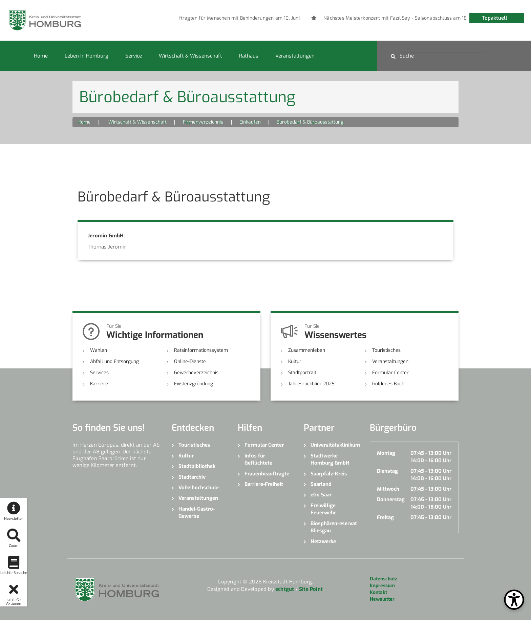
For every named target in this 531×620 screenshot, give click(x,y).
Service (133, 55)
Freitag (385, 517)
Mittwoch (388, 489)
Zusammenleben (306, 350)
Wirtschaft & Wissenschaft (190, 55)
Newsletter (382, 599)
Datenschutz (383, 579)
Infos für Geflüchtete (258, 459)
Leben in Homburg (86, 55)
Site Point (311, 589)
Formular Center (390, 372)
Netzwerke (323, 541)
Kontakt (378, 592)
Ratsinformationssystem (201, 350)
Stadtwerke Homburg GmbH (330, 459)
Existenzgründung (193, 384)
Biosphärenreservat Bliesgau (334, 527)
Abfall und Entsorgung (114, 361)
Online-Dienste (190, 361)
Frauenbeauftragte (267, 473)
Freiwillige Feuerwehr (323, 509)
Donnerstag (391, 499)
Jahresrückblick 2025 (311, 384)
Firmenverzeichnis (203, 122)
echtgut (284, 589)
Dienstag (387, 471)
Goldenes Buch (388, 384)
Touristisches (386, 350)
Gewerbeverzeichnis (196, 372)
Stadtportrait (302, 372)
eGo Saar (321, 494)
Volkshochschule (198, 487)
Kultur (294, 361)
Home (41, 55)
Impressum (382, 585)
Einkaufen (250, 122)
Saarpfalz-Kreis (329, 473)
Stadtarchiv (192, 477)
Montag (386, 453)
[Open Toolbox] (514, 600)
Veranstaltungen (295, 55)
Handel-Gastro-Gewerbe (196, 512)
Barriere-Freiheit (264, 484)
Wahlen (98, 350)
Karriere (99, 384)
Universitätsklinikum (335, 445)
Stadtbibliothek (196, 466)
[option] (281, 18)
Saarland (321, 484)
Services (99, 372)
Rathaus (248, 55)
